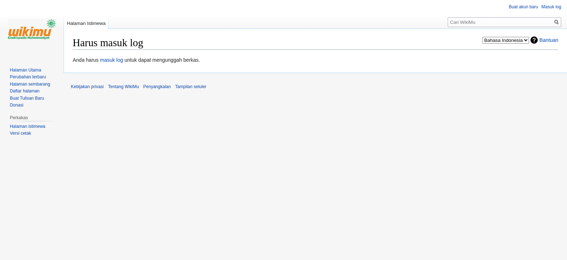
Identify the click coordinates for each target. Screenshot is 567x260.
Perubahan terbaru (28, 76)
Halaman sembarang (30, 84)
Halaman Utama (25, 70)
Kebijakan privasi (87, 86)
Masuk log (551, 6)
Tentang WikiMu (123, 86)
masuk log (111, 60)
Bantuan (549, 40)
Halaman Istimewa (86, 23)
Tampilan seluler (190, 86)
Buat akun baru (523, 6)
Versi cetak (20, 133)
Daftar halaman (24, 91)
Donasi (16, 105)
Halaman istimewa (27, 126)
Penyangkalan (157, 86)
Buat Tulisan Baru (27, 98)
